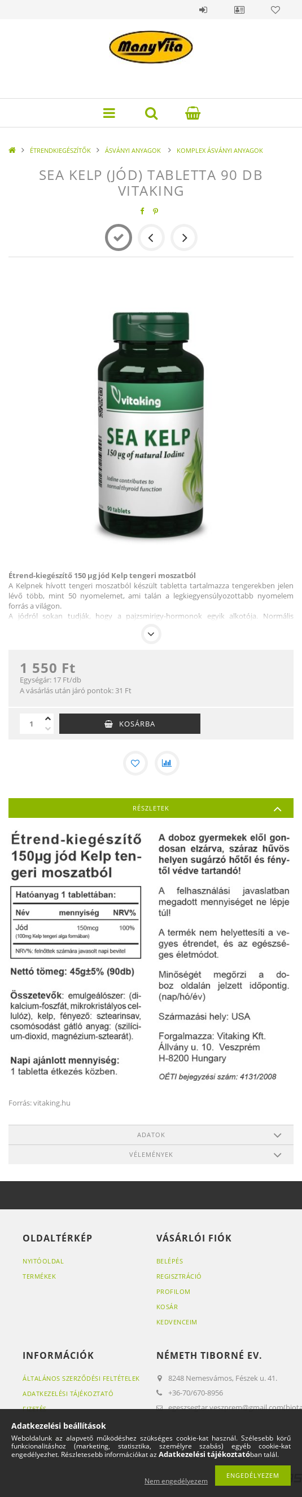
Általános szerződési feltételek (81, 1378)
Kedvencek (275, 9)
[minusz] (48, 729)
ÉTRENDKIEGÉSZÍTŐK (60, 150)
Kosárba (137, 724)
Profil (239, 9)
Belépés (203, 9)
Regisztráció (179, 1276)
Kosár (167, 1306)
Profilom (173, 1291)
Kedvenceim (177, 1322)
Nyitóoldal (43, 1261)
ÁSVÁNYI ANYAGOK (134, 150)
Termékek (39, 1276)
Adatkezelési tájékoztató (68, 1393)
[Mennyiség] (31, 724)
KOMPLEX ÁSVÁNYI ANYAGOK (220, 150)
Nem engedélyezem (176, 1481)
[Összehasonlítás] (167, 763)
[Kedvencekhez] (135, 763)
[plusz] (48, 719)
